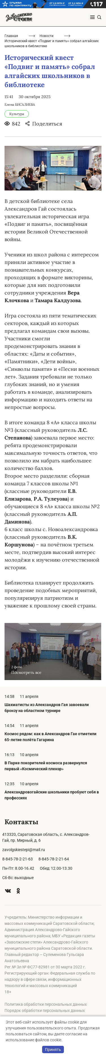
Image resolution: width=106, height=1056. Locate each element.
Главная (11, 36)
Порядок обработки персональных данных (45, 1010)
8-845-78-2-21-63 (17, 859)
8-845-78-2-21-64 (53, 859)
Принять (53, 1049)
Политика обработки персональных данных (46, 1004)
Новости (46, 36)
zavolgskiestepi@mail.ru (23, 849)
